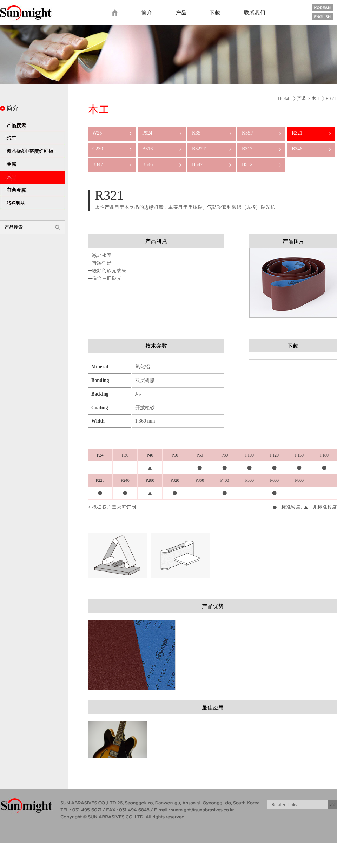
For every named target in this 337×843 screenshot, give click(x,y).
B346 (311, 148)
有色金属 (32, 190)
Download (215, 12)
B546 (161, 164)
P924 (161, 133)
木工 (32, 177)
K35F (261, 133)
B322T (211, 148)
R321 (311, 133)
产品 (301, 98)
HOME (285, 98)
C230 (111, 148)
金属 (32, 164)
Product (181, 12)
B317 (261, 148)
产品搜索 (32, 125)
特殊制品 (32, 203)
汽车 (32, 138)
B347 (111, 164)
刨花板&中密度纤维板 (32, 151)
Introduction (146, 12)
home (115, 12)
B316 (161, 148)
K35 (211, 133)
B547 (211, 164)
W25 (111, 133)
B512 (261, 164)
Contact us (254, 12)
